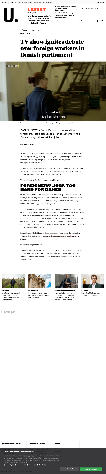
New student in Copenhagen (65, 13)
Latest (36, 10)
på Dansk (100, 2)
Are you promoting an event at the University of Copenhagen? (65, 8)
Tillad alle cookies (91, 470)
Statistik (32, 466)
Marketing (42, 466)
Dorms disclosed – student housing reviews (64, 16)
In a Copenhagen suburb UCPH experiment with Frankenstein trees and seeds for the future (39, 19)
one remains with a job (33, 200)
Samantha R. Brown (27, 144)
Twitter (23, 253)
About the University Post (89, 8)
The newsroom (60, 449)
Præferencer (21, 466)
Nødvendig (9, 466)
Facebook (32, 250)
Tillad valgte (69, 470)
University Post (7, 2)
